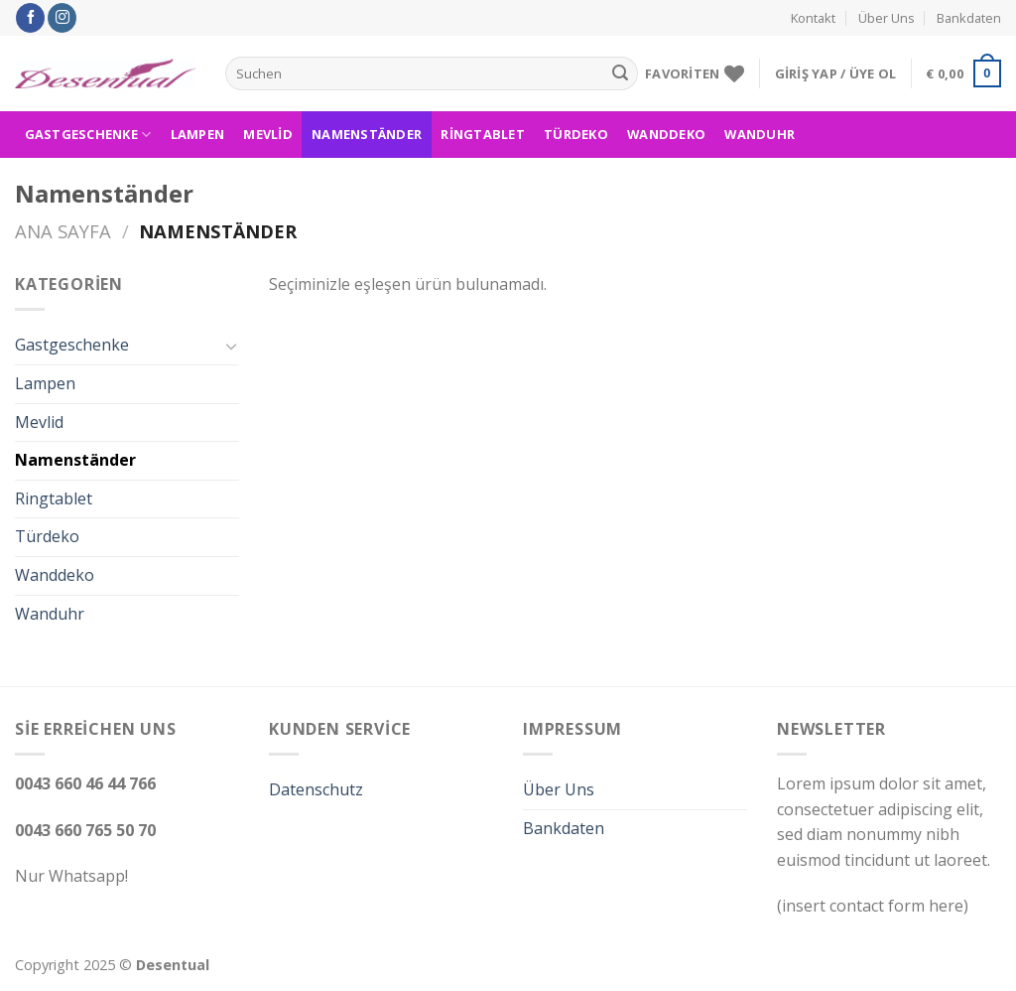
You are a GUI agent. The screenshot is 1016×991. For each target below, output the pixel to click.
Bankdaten (969, 18)
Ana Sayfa (63, 230)
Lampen (198, 134)
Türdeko (576, 134)
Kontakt (813, 18)
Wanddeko (666, 134)
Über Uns (886, 18)
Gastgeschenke (88, 134)
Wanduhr (759, 134)
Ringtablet (483, 134)
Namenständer (367, 134)
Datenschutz (316, 789)
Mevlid (268, 134)
